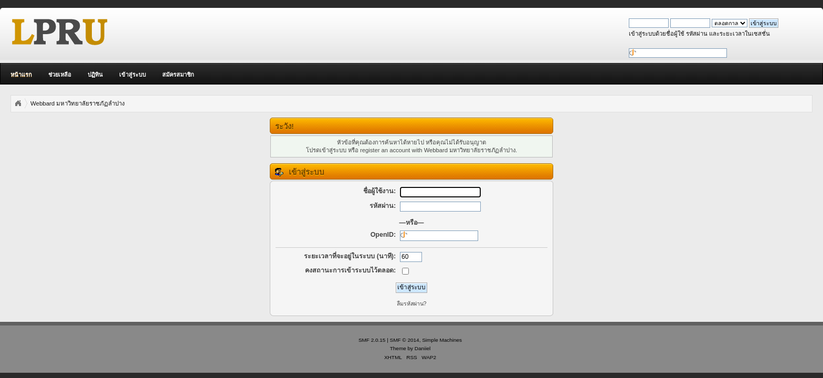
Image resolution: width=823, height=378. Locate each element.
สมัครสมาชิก (178, 74)
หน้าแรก (21, 74)
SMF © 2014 (404, 340)
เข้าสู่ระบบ (132, 74)
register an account (385, 150)
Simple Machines (442, 340)
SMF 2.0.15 (372, 340)
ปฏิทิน (95, 74)
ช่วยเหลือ (59, 74)
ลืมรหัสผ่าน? (412, 303)
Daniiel (422, 348)
